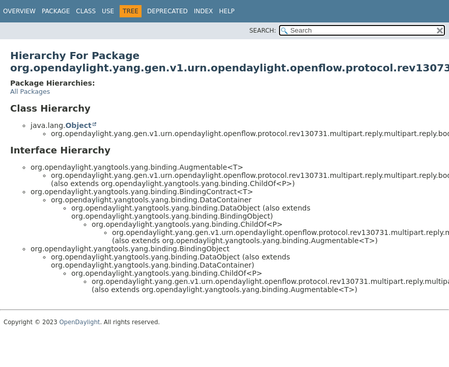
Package (56, 11)
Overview (19, 11)
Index (203, 11)
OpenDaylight (79, 322)
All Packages (30, 91)
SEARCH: (262, 30)
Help (227, 11)
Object (78, 125)
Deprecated (167, 11)
